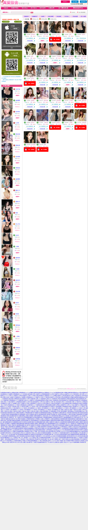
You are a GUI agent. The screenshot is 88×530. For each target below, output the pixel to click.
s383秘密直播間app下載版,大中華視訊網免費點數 (25, 440)
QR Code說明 (18, 21)
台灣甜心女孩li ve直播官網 (51, 400)
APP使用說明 (5, 21)
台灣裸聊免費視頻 (30, 419)
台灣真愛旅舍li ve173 (23, 392)
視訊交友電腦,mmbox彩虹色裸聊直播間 (46, 428)
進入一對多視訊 (80, 38)
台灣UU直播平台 (36, 394)
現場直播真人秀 (46, 411)
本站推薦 (59, 16)
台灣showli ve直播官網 (51, 398)
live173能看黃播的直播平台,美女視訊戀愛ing (68, 433)
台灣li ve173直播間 (12, 403)
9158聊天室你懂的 (71, 414)
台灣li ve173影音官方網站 (22, 406)
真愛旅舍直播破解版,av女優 (30, 428)
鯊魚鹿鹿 (18, 156)
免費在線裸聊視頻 (55, 419)
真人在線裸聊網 (61, 423)
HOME (73, 12)
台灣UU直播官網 (31, 398)
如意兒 (17, 302)
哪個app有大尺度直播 (64, 416)
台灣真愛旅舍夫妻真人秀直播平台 (70, 406)
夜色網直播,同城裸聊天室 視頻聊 (26, 434)
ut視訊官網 (10, 398)
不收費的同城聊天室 (81, 423)
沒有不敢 (18, 89)
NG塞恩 (17, 269)
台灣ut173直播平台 (21, 403)
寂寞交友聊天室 (4, 417)
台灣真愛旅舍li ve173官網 (13, 405)
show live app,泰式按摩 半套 (11, 434)
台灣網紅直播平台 (57, 395)
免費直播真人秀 (54, 411)
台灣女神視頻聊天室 (63, 400)
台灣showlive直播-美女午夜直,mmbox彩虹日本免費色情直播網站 (35, 433)
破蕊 (17, 212)
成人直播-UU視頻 (63, 409)
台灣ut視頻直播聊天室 (44, 406)
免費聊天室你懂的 (69, 425)
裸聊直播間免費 (20, 423)
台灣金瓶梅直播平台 (46, 394)
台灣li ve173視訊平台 (76, 402)
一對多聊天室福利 (4, 414)
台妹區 (42, 16)
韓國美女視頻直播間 (65, 420)
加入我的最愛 (82, 12)
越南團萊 (18, 179)
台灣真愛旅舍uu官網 (77, 403)
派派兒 (32, 78)
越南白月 (18, 201)
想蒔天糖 (46, 34)
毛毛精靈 (58, 56)
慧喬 (45, 144)
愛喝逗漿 (18, 145)
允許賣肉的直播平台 (74, 416)
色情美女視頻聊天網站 (28, 422)
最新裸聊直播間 (20, 425)
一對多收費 (75, 16)
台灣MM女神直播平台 (56, 403)
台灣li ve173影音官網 (66, 402)
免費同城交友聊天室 (10, 419)
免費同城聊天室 (80, 419)
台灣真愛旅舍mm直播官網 (26, 405)
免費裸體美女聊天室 (18, 422)
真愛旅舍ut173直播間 (7, 394)
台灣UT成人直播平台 (45, 402)
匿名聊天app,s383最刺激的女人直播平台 (63, 426)
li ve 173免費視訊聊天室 (38, 405)
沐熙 (70, 34)
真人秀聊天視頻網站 (19, 412)
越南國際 (18, 100)
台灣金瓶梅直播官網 (40, 400)
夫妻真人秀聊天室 (12, 425)
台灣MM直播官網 (61, 398)
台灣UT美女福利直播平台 (33, 402)
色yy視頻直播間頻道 (34, 420)
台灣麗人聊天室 (55, 425)
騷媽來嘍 (71, 56)
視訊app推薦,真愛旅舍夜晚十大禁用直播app (42, 430)
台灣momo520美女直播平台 (43, 403)
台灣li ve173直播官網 (40, 398)
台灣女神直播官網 (65, 397)
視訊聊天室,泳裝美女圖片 (41, 439)
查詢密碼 (83, 1)
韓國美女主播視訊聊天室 (60, 412)
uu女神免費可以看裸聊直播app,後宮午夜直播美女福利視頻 (16, 436)
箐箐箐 (17, 314)
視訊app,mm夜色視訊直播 (25, 430)
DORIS (58, 34)
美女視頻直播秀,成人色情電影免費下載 (43, 434)
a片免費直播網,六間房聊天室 (79, 442)
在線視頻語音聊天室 (58, 417)
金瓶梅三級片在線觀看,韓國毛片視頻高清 (70, 440)
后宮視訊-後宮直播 (27, 394)
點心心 (70, 78)
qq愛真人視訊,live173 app (66, 442)
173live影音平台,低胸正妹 (53, 442)
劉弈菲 (32, 122)
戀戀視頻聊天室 (78, 425)
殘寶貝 (45, 78)
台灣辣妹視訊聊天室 (46, 425)
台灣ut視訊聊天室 (66, 395)
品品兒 (17, 235)
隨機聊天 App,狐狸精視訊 (63, 428)
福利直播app (71, 411)
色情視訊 (38, 425)
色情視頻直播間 (25, 420)
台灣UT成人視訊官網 (55, 402)
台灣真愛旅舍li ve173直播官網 (16, 400)
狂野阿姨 (18, 359)
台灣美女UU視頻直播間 (55, 406)
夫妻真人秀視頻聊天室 (9, 426)
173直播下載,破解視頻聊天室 (40, 442)
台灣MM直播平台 (23, 395)
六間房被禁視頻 (55, 416)
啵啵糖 (32, 100)
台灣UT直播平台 (55, 394)
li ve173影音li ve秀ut (34, 406)
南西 (45, 56)
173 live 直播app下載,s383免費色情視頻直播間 (39, 437)
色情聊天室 (33, 425)
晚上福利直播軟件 (63, 411)
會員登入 (65, 1)
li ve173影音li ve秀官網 (10, 406)
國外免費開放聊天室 (8, 422)
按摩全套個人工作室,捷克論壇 (12, 433)
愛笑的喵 (18, 134)
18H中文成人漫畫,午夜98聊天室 (24, 442)
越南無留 (18, 257)
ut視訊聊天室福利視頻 (72, 412)
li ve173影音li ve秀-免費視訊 (27, 408)
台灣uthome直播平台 (64, 394)
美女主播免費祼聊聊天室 (51, 423)
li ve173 (7, 395)
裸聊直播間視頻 (72, 419)
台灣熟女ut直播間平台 (61, 405)
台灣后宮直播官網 (79, 398)
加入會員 (75, 1)
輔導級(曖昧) (44, 19)
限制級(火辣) (35, 19)
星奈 (32, 56)
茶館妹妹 (18, 167)
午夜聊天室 (11, 417)
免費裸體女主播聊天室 (21, 426)
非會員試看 (30, 40)
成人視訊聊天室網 (75, 420)
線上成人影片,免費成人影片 (54, 439)
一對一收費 (83, 16)
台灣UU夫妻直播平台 (31, 403)
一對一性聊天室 (18, 417)
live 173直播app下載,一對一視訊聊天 (19, 437)
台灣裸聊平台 (47, 419)
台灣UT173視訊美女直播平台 (48, 397)
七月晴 (17, 123)
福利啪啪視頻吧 (42, 414)
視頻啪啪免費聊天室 (14, 414)
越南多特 (18, 280)
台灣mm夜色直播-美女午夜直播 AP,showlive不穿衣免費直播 (59, 431)
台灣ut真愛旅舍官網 (66, 403)
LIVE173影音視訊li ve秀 (75, 394)
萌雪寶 (58, 122)
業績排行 (26, 16)
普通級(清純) (53, 19)
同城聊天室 (37, 412)
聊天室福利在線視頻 (83, 412)
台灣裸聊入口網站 (39, 419)
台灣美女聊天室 (77, 417)
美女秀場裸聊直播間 (27, 417)
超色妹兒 (33, 34)
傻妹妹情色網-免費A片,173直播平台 (75, 437)
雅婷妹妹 (18, 325)
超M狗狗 (18, 111)
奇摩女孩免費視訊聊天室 (12, 416)
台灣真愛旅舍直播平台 (5, 392)
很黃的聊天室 (10, 412)
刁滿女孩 (46, 122)
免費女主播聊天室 (50, 422)
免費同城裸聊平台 (38, 416)
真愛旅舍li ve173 (49, 395)
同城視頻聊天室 (80, 414)
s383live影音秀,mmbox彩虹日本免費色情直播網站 (55, 436)
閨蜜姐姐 (18, 347)
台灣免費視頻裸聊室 (47, 417)
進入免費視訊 (29, 38)
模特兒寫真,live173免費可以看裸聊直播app (14, 431)
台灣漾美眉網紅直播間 (49, 405)
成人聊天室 (27, 425)
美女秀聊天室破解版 (21, 419)
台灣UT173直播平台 (14, 395)
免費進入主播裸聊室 (11, 423)
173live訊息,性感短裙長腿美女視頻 (61, 434)
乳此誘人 (84, 78)
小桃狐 (17, 246)
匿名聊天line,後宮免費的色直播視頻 (14, 428)
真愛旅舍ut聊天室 (34, 414)
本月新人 (67, 16)
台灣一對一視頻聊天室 (70, 423)
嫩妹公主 (18, 190)
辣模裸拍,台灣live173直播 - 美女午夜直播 (35, 431)
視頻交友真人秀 (47, 416)
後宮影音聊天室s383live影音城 (74, 436)
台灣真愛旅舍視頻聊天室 (74, 400)
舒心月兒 (18, 224)
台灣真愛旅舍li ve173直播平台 (33, 397)
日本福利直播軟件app (79, 411)
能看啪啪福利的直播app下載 (47, 412)
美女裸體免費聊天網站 (39, 422)
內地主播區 (50, 16)
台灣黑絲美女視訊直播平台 (20, 398)
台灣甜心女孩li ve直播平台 (8, 397)
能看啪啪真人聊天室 (25, 414)
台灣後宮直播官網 (70, 398)
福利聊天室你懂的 (51, 414)
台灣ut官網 (57, 397)
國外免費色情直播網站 (15, 420)
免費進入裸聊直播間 (39, 423)
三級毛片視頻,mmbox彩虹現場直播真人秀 (71, 439)
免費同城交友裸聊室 (29, 423)
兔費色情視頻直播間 (55, 420)
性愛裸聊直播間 (64, 419)
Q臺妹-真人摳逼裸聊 (60, 422)
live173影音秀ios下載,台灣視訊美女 (26, 439)
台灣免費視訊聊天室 (29, 412)
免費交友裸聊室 (29, 416)
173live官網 (54, 433)
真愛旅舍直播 (15, 392)
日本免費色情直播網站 (44, 420)
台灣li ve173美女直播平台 (9, 402)
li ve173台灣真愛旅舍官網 (57, 392)
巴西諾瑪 (84, 122)
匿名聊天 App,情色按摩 (13, 430)
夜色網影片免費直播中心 (36, 436)
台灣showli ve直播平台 (28, 400)
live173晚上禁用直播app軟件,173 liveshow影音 (48, 440)
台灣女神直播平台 (40, 395)
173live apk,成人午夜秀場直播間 (58, 437)
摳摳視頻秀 (62, 425)
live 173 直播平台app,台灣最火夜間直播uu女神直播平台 (40, 426)
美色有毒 (18, 291)
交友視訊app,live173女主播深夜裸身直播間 (63, 430)
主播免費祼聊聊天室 (68, 417)
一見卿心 (18, 336)
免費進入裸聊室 (79, 422)
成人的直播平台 (83, 416)
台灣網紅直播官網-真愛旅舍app (36, 392)
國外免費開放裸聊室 (70, 422)
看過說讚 (58, 78)
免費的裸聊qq (22, 416)
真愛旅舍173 (47, 392)
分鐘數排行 (34, 16)
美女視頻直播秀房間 (37, 417)
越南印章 (84, 100)
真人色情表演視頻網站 (61, 414)
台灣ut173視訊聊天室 (76, 395)
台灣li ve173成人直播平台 (73, 405)
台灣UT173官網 (31, 395)
